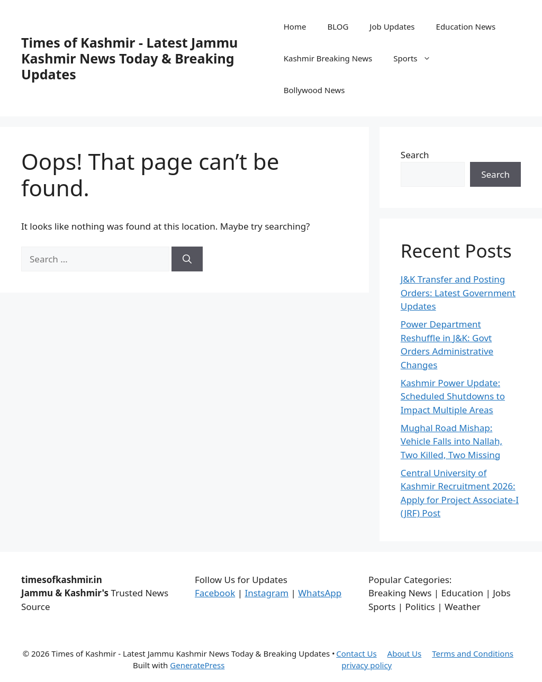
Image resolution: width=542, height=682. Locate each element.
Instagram (266, 593)
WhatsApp (319, 593)
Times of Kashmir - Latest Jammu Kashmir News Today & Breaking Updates (129, 58)
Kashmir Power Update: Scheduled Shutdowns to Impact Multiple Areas (453, 396)
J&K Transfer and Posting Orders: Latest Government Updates (458, 292)
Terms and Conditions (472, 653)
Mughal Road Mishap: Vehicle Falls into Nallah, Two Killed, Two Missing (451, 441)
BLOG (337, 26)
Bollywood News (314, 90)
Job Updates (391, 26)
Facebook (215, 593)
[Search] (187, 259)
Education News (466, 26)
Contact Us (356, 653)
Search (415, 155)
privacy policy (366, 665)
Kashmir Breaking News (328, 58)
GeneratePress (197, 665)
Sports (417, 58)
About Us (404, 653)
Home (295, 26)
